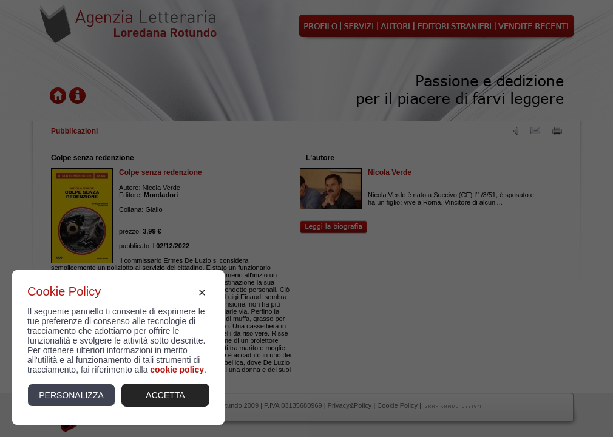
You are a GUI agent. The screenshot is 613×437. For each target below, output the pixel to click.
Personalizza (71, 395)
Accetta (165, 395)
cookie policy (177, 369)
